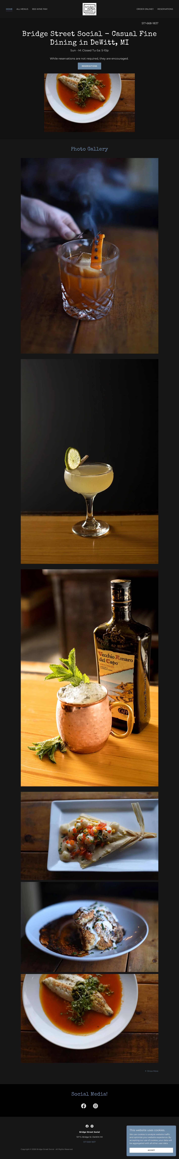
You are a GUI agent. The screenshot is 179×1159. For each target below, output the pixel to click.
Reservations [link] (165, 9)
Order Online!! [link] (145, 9)
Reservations (89, 66)
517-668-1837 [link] (150, 23)
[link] (89, 9)
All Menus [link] (22, 9)
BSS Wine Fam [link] (39, 9)
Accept (151, 1150)
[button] (151, 1071)
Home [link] (9, 9)
